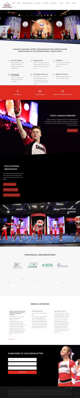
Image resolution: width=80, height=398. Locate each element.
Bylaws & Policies (62, 74)
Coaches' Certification (59, 314)
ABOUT (67, 3)
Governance (12, 318)
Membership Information (63, 316)
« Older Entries (11, 339)
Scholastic (59, 318)
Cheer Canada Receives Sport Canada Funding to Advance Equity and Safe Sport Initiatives (17, 312)
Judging (56, 316)
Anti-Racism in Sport (60, 311)
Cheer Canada (14, 316)
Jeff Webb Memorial (37, 311)
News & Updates (16, 61)
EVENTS (61, 3)
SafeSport (59, 61)
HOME (13, 3)
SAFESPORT (45, 3)
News (16, 319)
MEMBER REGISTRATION (27, 3)
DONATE (19, 3)
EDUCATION (37, 3)
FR (15, 6)
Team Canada (65, 318)
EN (13, 6)
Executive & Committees (15, 75)
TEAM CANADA (53, 3)
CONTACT (74, 3)
